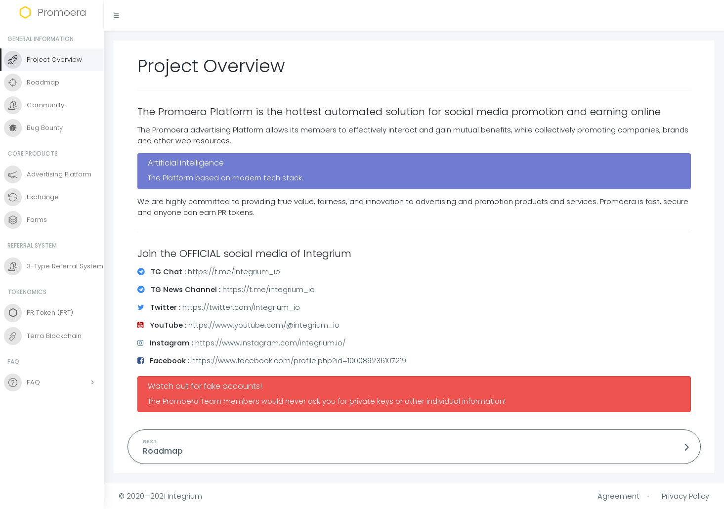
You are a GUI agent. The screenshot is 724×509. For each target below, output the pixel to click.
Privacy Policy (685, 496)
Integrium (185, 496)
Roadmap (163, 451)
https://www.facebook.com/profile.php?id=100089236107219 (298, 361)
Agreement (618, 496)
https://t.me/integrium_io (234, 272)
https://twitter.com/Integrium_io (241, 307)
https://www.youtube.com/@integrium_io (264, 325)
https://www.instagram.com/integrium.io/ (270, 343)
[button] (116, 15)
